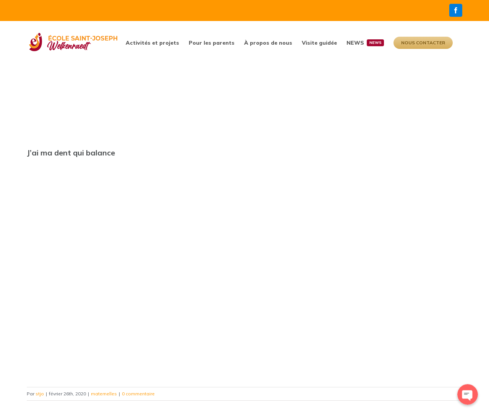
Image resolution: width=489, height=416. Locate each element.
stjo (40, 394)
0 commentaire (138, 394)
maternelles (104, 394)
